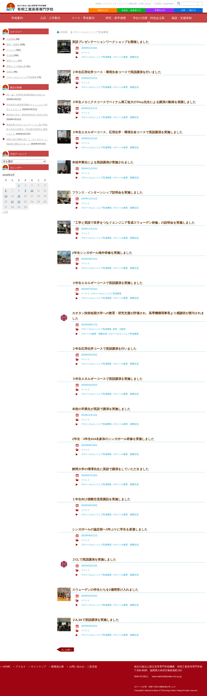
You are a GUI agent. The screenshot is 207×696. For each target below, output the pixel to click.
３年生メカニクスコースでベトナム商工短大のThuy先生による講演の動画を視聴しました (134, 102)
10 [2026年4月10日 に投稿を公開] (31, 190)
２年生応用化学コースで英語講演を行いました (104, 348)
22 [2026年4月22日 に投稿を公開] (18, 201)
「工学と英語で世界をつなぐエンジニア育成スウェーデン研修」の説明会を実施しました (133, 222)
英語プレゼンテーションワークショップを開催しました (110, 42)
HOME (98, 4)
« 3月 (5, 212)
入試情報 (10, 39)
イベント (10, 50)
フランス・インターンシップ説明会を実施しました (107, 192)
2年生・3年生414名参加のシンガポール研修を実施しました (113, 439)
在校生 (9, 72)
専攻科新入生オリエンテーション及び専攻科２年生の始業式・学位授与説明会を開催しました (26, 129)
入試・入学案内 (50, 17)
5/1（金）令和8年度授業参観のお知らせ (25, 95)
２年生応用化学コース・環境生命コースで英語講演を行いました (116, 72)
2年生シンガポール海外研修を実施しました (102, 253)
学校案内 (17, 17)
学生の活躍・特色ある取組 (149, 20)
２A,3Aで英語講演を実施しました (95, 620)
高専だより (11, 61)
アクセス (108, 4)
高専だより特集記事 (16, 66)
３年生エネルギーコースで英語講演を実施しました (107, 283)
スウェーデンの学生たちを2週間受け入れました (105, 589)
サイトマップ (120, 4)
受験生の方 (102, 10)
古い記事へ (66, 650)
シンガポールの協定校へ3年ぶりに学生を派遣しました (109, 529)
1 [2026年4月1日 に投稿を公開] (19, 185)
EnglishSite (168, 4)
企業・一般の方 (188, 10)
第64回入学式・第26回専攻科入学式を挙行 (27, 115)
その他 (9, 55)
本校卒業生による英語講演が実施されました (102, 162)
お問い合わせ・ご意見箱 (150, 4)
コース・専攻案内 (82, 17)
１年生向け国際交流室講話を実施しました (101, 499)
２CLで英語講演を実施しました (94, 559)
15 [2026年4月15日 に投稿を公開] (18, 196)
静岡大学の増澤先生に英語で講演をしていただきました (110, 469)
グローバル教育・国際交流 (126, 57)
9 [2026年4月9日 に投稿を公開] (25, 190)
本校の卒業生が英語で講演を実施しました (101, 409)
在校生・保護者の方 (131, 10)
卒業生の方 (160, 10)
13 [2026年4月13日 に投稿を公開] (5, 196)
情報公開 (133, 4)
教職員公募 (57, 666)
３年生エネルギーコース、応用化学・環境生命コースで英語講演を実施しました (127, 132)
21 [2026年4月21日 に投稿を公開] (12, 201)
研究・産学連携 (116, 17)
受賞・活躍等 (12, 44)
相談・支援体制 (181, 17)
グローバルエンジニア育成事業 (21, 77)
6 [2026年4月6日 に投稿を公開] (5, 190)
